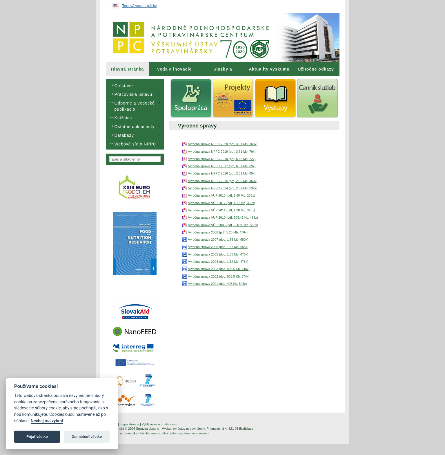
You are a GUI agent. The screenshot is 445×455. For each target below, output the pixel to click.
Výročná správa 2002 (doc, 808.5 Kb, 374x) (219, 276)
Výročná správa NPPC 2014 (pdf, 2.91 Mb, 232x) (222, 188)
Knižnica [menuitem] (123, 118)
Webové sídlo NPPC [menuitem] (135, 144)
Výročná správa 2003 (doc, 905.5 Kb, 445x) (219, 269)
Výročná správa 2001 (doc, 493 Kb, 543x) (217, 283)
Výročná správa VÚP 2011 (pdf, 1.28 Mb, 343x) (221, 210)
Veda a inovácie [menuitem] (174, 69)
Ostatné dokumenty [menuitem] (138, 126)
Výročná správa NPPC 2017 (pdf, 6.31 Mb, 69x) (222, 166)
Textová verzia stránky (139, 6)
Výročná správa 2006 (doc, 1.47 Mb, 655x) (218, 247)
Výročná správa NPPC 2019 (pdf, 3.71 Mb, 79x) (222, 151)
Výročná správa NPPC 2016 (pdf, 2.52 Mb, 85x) (222, 173)
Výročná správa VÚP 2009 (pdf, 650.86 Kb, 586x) (223, 225)
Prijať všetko (37, 436)
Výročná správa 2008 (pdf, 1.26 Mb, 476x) (218, 232)
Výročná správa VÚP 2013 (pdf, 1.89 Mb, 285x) (221, 195)
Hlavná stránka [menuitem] (127, 69)
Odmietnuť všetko (87, 436)
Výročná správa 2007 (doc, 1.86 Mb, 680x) (218, 239)
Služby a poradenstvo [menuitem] (223, 71)
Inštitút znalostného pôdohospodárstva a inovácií (174, 433)
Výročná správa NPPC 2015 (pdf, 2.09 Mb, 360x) (222, 181)
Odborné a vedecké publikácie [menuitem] (138, 105)
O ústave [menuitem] (124, 85)
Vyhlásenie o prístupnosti (159, 424)
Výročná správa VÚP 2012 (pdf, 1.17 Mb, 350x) (221, 203)
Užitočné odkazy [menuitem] (316, 69)
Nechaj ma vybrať (47, 420)
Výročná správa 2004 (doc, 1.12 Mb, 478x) (218, 261)
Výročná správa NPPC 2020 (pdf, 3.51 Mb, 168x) (222, 144)
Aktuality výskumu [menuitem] (269, 69)
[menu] (134, 114)
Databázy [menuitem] (138, 135)
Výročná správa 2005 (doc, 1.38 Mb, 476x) (218, 254)
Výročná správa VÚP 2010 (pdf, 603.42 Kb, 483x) (223, 217)
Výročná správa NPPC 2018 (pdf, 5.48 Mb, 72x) (222, 159)
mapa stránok (129, 424)
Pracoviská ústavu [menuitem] (138, 94)
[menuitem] (127, 69)
